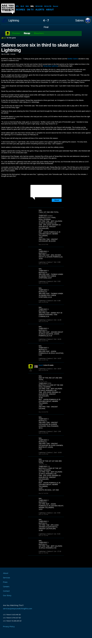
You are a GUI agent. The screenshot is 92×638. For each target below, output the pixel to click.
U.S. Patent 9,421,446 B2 (12, 614)
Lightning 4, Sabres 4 (46, 320)
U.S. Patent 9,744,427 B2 (12, 617)
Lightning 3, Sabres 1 (46, 452)
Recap (27, 33)
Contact (6, 591)
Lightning (13, 20)
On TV (30, 9)
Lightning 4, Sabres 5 (46, 301)
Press (5, 582)
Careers (6, 587)
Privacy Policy (9, 627)
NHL (32, 6)
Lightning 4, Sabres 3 (46, 339)
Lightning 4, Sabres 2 (46, 358)
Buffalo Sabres (73, 59)
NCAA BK (38, 6)
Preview (16, 33)
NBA (27, 6)
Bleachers (39, 33)
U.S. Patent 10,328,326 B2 (12, 621)
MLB (22, 6)
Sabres (79, 20)
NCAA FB (47, 6)
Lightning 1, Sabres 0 (46, 551)
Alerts (40, 9)
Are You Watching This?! (8, 9)
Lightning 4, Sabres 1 (46, 369)
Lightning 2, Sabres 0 (46, 534)
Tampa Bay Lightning (50, 66)
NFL (17, 6)
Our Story (7, 595)
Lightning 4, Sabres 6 (46, 281)
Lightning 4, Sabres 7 (46, 262)
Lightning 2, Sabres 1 (46, 513)
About (51, 9)
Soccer (55, 6)
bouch (41, 365)
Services (6, 578)
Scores (20, 9)
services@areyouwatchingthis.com (17, 609)
